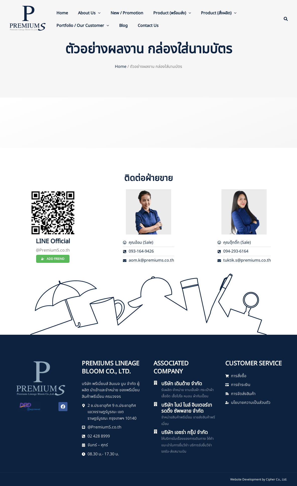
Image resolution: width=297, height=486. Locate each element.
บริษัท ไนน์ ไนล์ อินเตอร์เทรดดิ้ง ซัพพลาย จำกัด (186, 408)
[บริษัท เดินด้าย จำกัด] (156, 383)
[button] (98, 13)
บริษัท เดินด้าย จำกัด (181, 383)
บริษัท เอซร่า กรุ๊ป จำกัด (184, 432)
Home (62, 13)
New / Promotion (127, 13)
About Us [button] (89, 13)
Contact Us (148, 26)
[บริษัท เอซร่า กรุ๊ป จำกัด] (156, 431)
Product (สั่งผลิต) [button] (219, 13)
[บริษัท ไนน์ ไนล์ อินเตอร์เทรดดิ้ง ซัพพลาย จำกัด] (156, 404)
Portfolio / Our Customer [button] (82, 26)
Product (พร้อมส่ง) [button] (172, 13)
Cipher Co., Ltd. (276, 479)
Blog (123, 26)
